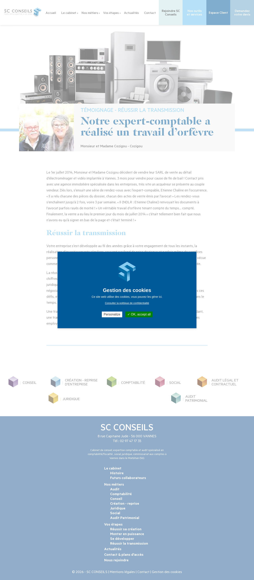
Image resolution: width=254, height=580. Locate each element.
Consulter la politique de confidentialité (127, 303)
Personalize (112, 314)
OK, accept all (139, 314)
